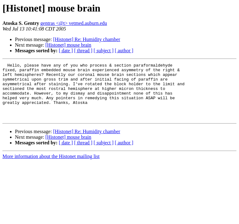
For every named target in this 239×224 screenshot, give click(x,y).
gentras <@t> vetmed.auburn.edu (73, 23)
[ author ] (124, 50)
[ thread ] (83, 50)
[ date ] (66, 50)
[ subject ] (104, 50)
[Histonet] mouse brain (68, 45)
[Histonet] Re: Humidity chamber (86, 39)
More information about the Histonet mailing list (51, 167)
